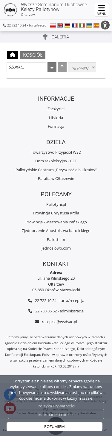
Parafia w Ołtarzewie (56, 178)
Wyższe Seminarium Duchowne (45, 9)
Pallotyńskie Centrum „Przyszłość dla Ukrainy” (56, 169)
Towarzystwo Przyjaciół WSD (56, 152)
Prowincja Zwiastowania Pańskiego (56, 222)
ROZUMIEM (54, 426)
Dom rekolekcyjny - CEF (56, 161)
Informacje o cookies (56, 414)
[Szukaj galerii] (26, 67)
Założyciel (56, 108)
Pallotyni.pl (56, 204)
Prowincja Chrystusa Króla (56, 213)
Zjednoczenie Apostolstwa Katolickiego (56, 230)
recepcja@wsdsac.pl (59, 321)
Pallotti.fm (56, 239)
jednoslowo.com (56, 248)
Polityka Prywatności (56, 406)
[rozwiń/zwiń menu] (101, 10)
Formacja (56, 126)
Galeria (60, 37)
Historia (56, 117)
